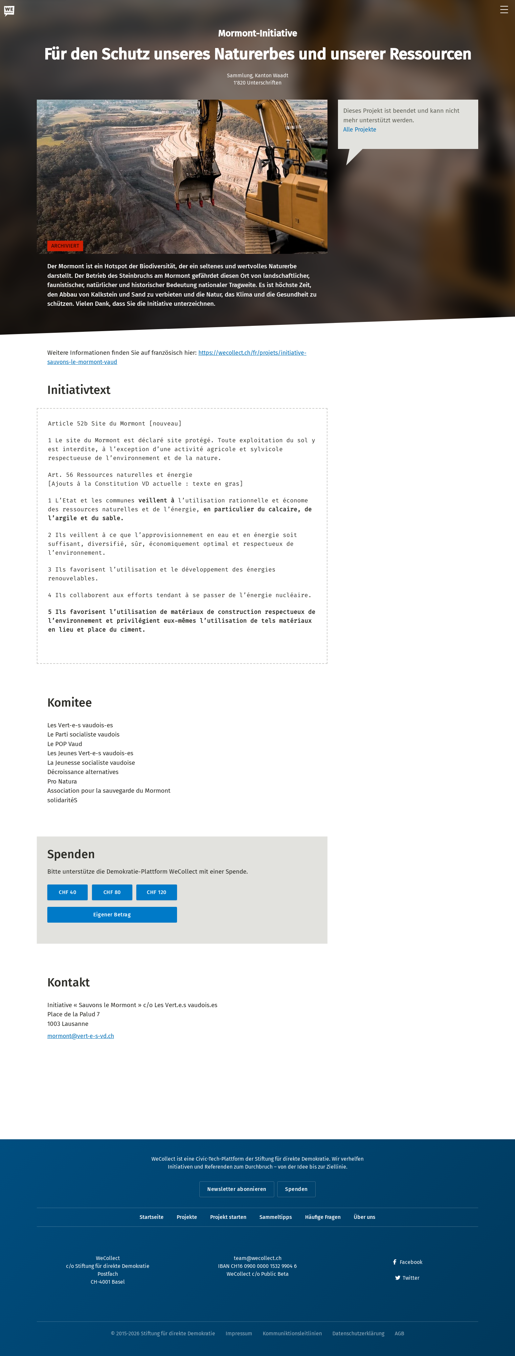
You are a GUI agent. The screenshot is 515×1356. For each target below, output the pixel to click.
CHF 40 (67, 892)
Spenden (297, 1189)
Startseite (152, 1217)
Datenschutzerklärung (358, 1333)
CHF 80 (112, 892)
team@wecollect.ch (257, 1258)
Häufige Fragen (323, 1217)
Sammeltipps (275, 1217)
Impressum (239, 1333)
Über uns (364, 1217)
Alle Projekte (361, 129)
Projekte (187, 1217)
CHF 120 (157, 892)
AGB (399, 1333)
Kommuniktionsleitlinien (292, 1333)
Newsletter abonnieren (235, 1189)
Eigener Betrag (112, 914)
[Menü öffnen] (504, 10)
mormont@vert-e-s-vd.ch (83, 1036)
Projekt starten (228, 1217)
